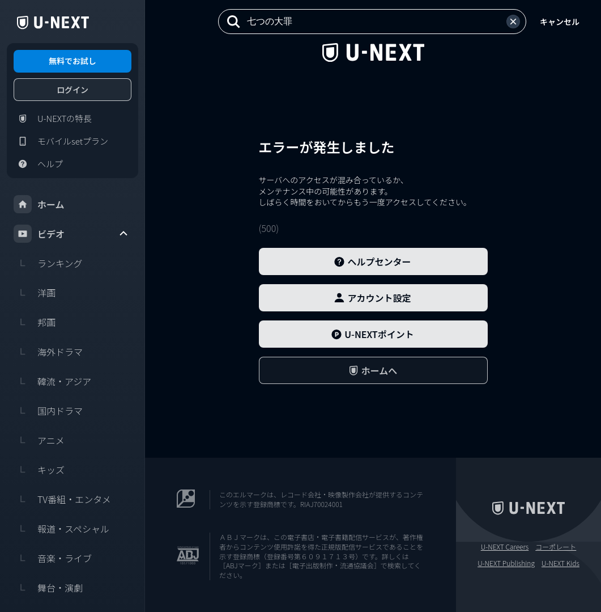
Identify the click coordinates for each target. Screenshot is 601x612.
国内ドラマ (48, 411)
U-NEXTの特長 (53, 118)
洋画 (35, 293)
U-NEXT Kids (560, 563)
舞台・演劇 (48, 588)
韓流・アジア (52, 381)
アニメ (39, 440)
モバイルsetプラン (61, 141)
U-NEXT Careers (505, 546)
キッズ (39, 470)
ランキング (48, 263)
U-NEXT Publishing (506, 563)
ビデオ (71, 234)
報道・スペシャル (61, 529)
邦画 (35, 322)
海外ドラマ (48, 352)
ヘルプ (38, 164)
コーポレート (555, 546)
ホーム (39, 204)
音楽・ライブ (53, 558)
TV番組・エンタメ (62, 499)
